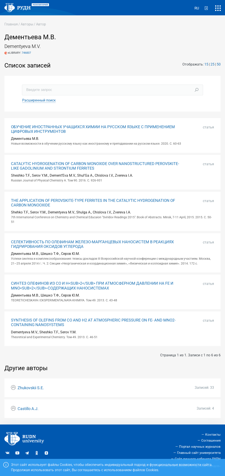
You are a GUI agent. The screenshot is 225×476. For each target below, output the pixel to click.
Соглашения (211, 440)
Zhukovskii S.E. (31, 388)
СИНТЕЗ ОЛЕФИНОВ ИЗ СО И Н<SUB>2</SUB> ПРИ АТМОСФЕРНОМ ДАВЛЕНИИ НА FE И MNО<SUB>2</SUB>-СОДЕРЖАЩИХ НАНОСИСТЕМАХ (92, 285)
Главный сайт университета (199, 453)
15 (206, 64)
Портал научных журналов (200, 447)
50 (219, 64)
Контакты (213, 435)
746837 (26, 52)
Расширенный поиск (39, 100)
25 (212, 64)
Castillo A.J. (28, 409)
